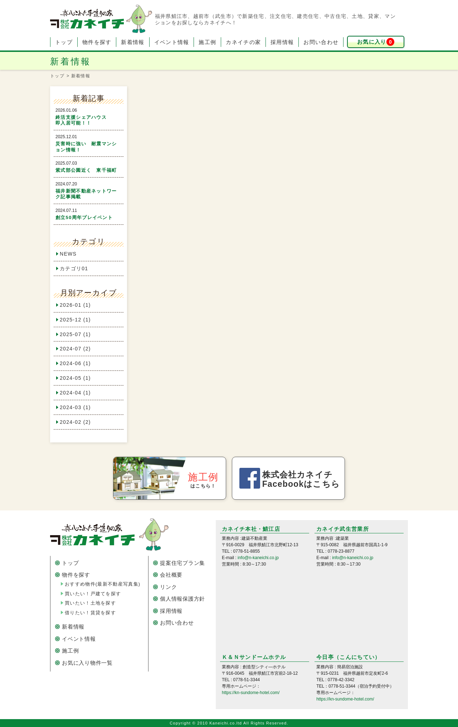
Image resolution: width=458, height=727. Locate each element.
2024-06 (75, 363)
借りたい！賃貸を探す (90, 612)
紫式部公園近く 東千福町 (86, 170)
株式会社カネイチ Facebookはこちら (301, 479)
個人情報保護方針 (182, 599)
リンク (168, 587)
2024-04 (75, 393)
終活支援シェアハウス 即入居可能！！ (91, 120)
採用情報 (282, 42)
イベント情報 (171, 42)
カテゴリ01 (74, 268)
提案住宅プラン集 (182, 563)
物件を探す (97, 42)
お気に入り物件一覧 (87, 663)
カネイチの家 (243, 42)
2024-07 (75, 349)
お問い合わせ (320, 42)
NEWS (68, 254)
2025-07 (75, 334)
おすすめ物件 (102, 584)
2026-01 (75, 305)
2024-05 (75, 378)
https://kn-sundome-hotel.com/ (250, 692)
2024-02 (75, 422)
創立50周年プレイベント (84, 217)
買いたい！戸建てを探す (93, 593)
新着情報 (132, 42)
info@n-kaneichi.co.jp (258, 557)
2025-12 (75, 320)
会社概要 (171, 575)
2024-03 (75, 407)
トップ (64, 42)
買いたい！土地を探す (90, 603)
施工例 (207, 42)
